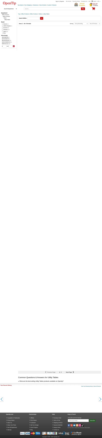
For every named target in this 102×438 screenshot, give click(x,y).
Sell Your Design (34, 425)
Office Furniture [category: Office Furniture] (34, 14)
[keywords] (52, 8)
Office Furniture (6, 16)
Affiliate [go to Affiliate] (32, 418)
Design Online (57, 427)
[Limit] (94, 23)
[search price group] (14, 46)
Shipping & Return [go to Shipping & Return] (58, 422)
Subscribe (92, 420)
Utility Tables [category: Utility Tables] (46, 14)
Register (62, 1)
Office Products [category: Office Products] (25, 14)
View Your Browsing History (87, 386)
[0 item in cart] (93, 9)
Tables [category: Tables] (40, 14)
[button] (96, 1)
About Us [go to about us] (9, 422)
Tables (5, 18)
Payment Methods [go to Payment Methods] (58, 425)
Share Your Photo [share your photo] (11, 425)
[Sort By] (81, 23)
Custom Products (51, 5)
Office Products (5, 14)
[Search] (83, 8)
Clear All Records (97, 386)
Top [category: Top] (19, 14)
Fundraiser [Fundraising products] (33, 422)
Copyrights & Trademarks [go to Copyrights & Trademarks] (13, 418)
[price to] (11, 46)
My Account (68, 1)
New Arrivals (42, 5)
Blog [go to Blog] (31, 429)
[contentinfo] (9, 3)
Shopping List (84, 1)
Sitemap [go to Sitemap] (9, 429)
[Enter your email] (78, 420)
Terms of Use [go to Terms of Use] (57, 420)
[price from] (4, 46)
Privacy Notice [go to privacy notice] (10, 420)
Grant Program (34, 427)
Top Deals (20, 5)
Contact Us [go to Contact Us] (56, 429)
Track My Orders (76, 1)
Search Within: (23, 18)
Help (89, 1)
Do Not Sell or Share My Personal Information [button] (79, 427)
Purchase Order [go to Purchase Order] (57, 418)
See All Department (9, 8)
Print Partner (33, 420)
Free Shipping (28, 5)
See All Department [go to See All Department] (12, 427)
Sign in (57, 1)
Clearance (35, 5)
